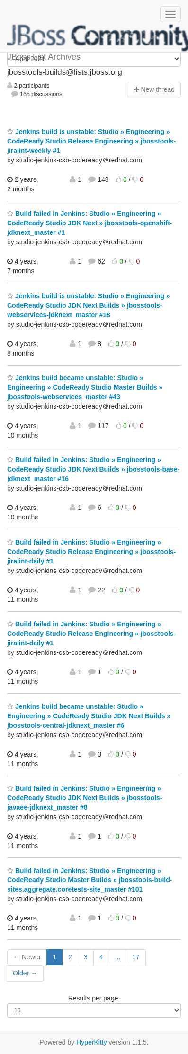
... (118, 957)
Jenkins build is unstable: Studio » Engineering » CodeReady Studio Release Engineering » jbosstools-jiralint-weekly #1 (91, 141)
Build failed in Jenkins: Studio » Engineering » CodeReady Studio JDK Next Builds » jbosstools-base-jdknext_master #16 (93, 469)
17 (136, 957)
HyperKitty (91, 1042)
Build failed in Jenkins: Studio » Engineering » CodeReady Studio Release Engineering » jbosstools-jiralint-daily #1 (91, 551)
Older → (25, 973)
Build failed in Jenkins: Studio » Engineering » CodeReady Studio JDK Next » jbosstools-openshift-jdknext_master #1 (89, 223)
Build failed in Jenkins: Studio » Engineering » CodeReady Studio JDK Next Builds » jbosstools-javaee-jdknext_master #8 (84, 798)
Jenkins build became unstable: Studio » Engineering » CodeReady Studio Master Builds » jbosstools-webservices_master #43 (84, 387)
